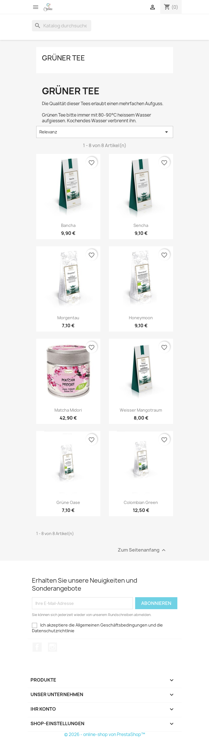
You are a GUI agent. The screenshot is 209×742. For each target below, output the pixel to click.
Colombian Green (141, 502)
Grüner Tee (63, 58)
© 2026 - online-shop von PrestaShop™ (104, 734)
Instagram (52, 647)
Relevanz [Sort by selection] (104, 132)
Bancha (68, 225)
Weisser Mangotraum (141, 410)
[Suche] (61, 25)
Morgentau (68, 317)
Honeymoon (141, 317)
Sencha (140, 225)
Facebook (37, 647)
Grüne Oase (68, 502)
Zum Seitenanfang (142, 550)
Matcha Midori (68, 410)
